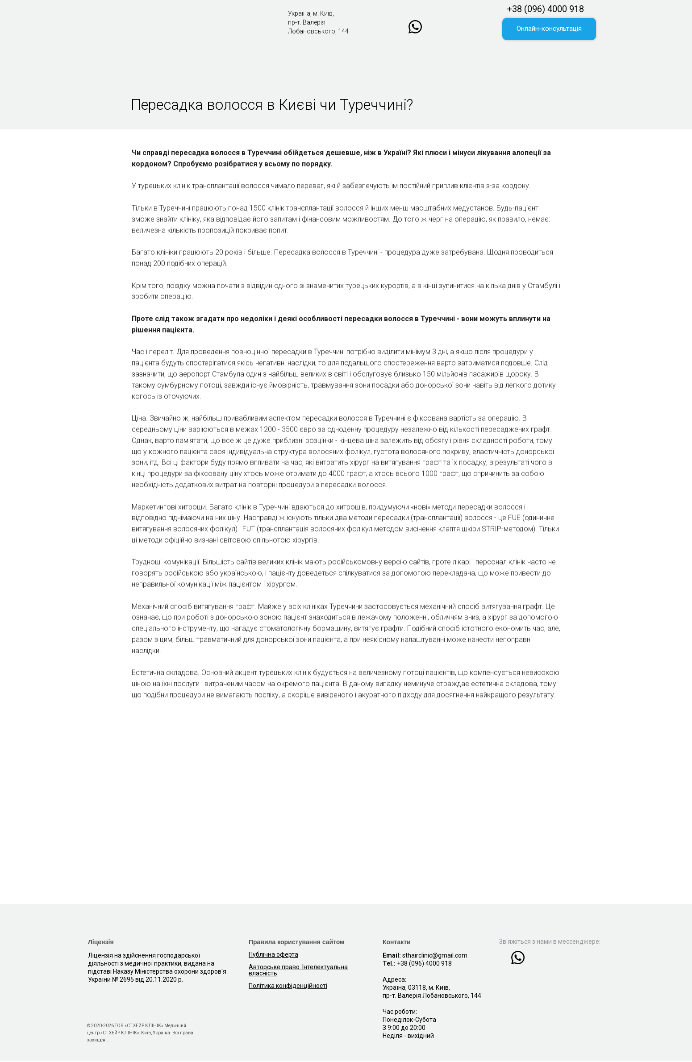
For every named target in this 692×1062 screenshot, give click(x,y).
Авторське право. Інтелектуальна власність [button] (298, 970)
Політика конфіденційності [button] (288, 985)
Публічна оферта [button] (273, 954)
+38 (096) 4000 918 (545, 9)
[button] (549, 29)
